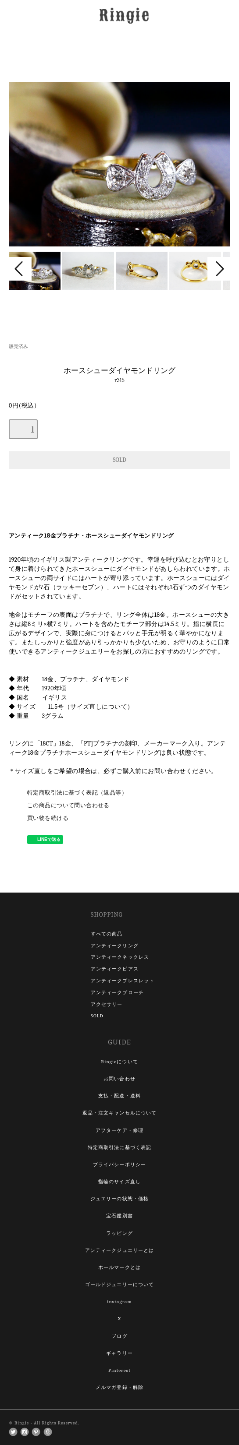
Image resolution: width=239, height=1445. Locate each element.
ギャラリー (119, 1353)
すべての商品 (107, 934)
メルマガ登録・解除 (119, 1387)
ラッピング (119, 1233)
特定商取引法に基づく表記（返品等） (77, 793)
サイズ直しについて (98, 706)
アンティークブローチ (117, 992)
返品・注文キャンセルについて (119, 1113)
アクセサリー (107, 1004)
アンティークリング (115, 946)
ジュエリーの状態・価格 (119, 1199)
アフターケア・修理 (119, 1130)
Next (218, 269)
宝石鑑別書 (119, 1216)
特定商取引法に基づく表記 (119, 1147)
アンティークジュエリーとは (119, 1250)
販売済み (18, 346)
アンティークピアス (115, 969)
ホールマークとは (119, 1267)
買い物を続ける (47, 818)
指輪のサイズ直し (119, 1182)
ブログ (119, 1336)
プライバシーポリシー (119, 1164)
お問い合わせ (119, 1079)
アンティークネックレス (120, 957)
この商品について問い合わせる (68, 805)
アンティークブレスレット (122, 981)
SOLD (97, 1016)
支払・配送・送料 (119, 1096)
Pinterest (119, 1370)
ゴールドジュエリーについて (119, 1284)
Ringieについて (119, 1062)
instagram (119, 1301)
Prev (20, 269)
